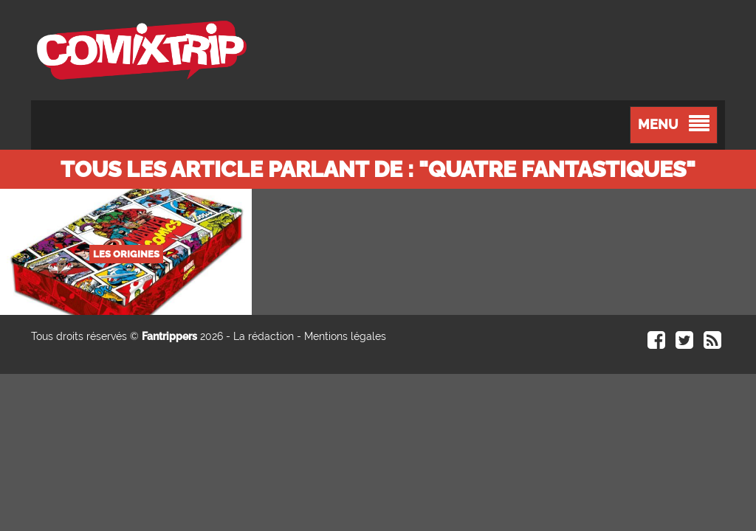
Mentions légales (345, 336)
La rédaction (263, 336)
